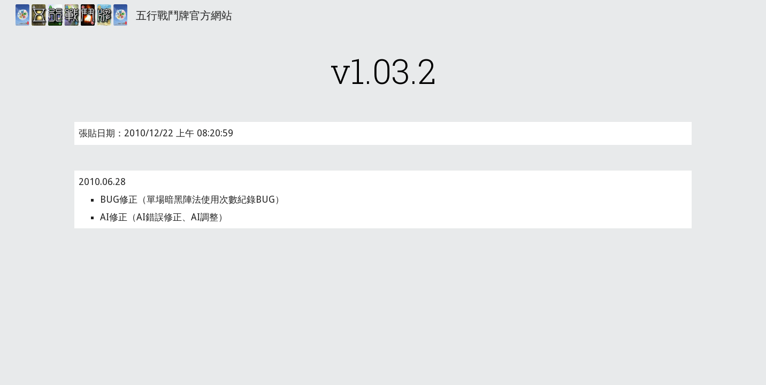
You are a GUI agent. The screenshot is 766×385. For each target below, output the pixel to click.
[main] (383, 70)
